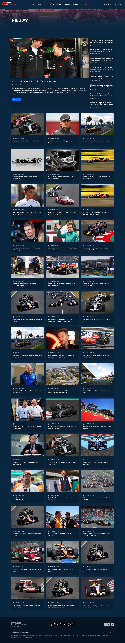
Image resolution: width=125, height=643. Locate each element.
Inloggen (118, 4)
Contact (16, 632)
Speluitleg (49, 4)
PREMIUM (37, 4)
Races (67, 4)
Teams (59, 4)
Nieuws (84, 4)
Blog (12, 632)
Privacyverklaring (23, 632)
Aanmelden (108, 4)
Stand (75, 4)
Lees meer (16, 100)
